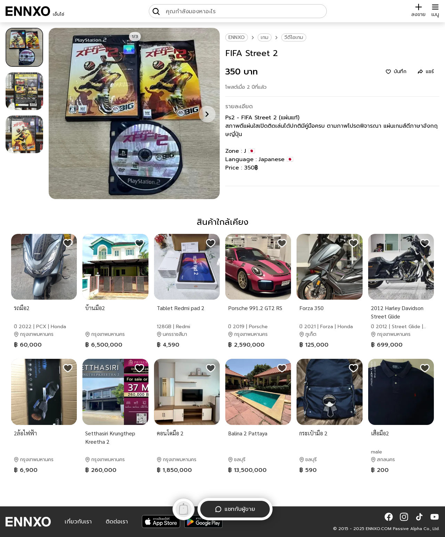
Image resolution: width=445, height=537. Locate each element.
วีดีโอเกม (293, 37)
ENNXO (236, 37)
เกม (264, 37)
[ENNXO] (28, 11)
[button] (389, 517)
